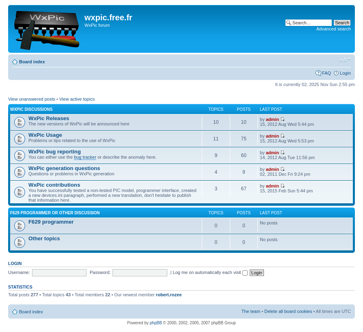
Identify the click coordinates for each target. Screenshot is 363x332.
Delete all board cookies (288, 311)
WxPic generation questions (64, 168)
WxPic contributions (54, 185)
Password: (100, 272)
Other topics (44, 238)
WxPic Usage (45, 135)
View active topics (77, 99)
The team (251, 311)
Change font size (345, 60)
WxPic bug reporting (54, 152)
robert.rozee (169, 294)
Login (345, 73)
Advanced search (333, 28)
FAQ (326, 73)
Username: (19, 272)
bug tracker (85, 157)
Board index (32, 61)
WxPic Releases (48, 118)
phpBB (156, 323)
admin (272, 119)
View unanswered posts (31, 99)
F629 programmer (50, 222)
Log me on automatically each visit (210, 272)
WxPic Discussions (31, 109)
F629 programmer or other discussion (55, 213)
